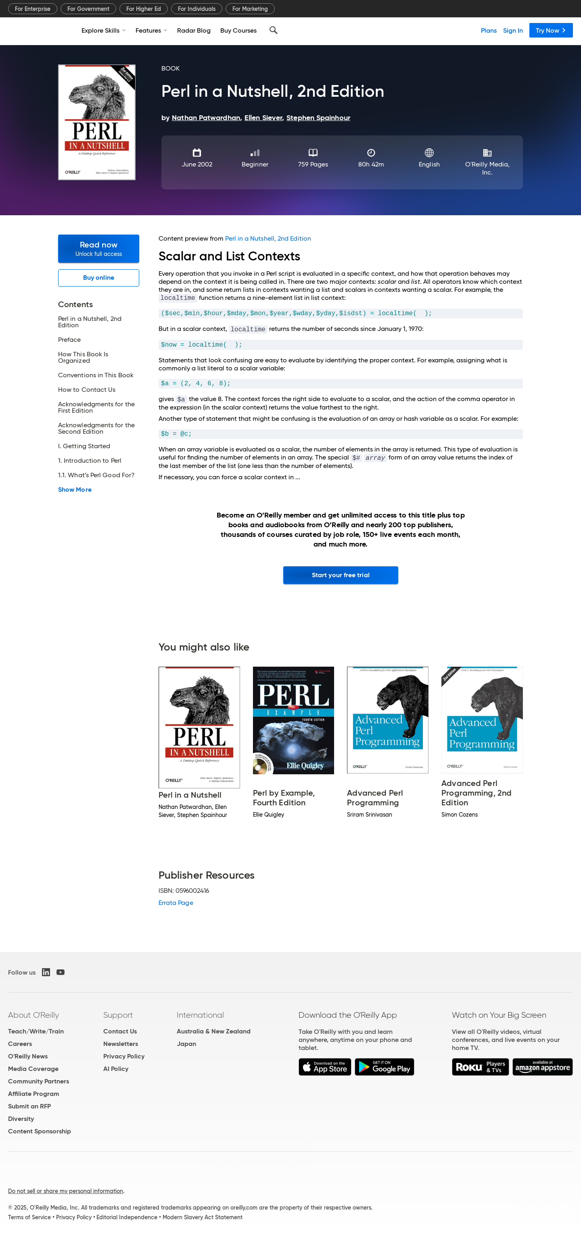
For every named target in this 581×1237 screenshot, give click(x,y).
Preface (69, 340)
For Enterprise (32, 8)
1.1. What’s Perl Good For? (96, 475)
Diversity (21, 1118)
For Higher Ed (143, 8)
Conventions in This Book (96, 375)
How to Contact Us (86, 390)
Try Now (551, 30)
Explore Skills (104, 30)
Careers (20, 1043)
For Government (88, 8)
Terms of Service (29, 1217)
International (200, 1015)
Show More (75, 489)
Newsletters (120, 1043)
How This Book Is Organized (83, 357)
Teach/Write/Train (36, 1031)
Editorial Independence (126, 1217)
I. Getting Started (84, 446)
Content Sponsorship (39, 1131)
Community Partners (38, 1081)
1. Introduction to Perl (89, 460)
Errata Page (176, 902)
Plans (489, 30)
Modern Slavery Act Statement (202, 1217)
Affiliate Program (33, 1093)
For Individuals (196, 8)
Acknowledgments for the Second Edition (96, 428)
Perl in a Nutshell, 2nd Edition (89, 322)
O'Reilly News (28, 1056)
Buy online (98, 277)
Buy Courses (238, 30)
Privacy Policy (123, 1056)
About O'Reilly (33, 1015)
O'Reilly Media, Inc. (487, 168)
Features (151, 30)
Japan (186, 1043)
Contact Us (120, 1031)
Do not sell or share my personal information (65, 1191)
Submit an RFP (29, 1106)
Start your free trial (341, 575)
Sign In (513, 30)
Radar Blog (194, 30)
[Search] (273, 30)
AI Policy (115, 1068)
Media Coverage (33, 1068)
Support (118, 1015)
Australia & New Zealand (214, 1031)
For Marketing (250, 8)
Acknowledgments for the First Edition (96, 407)
